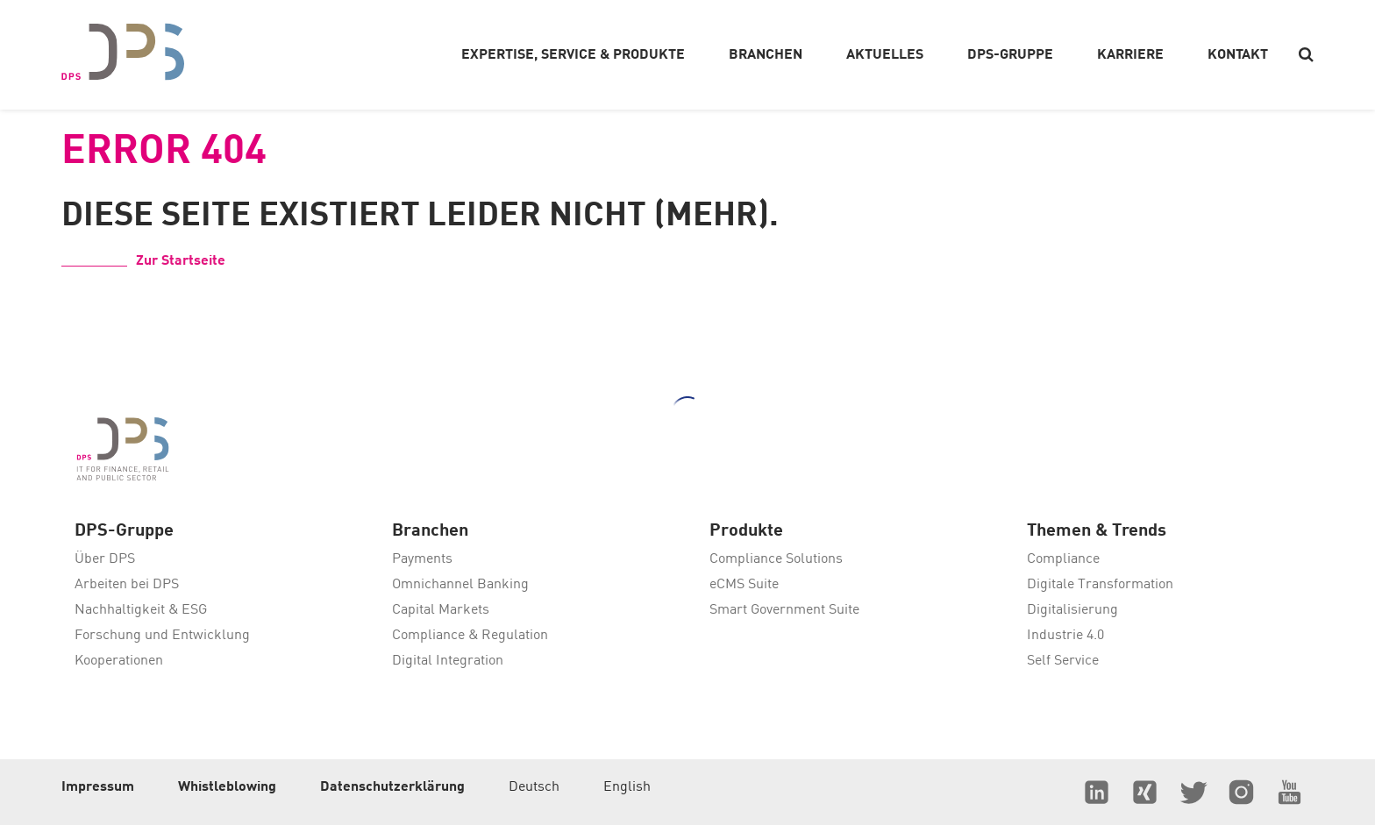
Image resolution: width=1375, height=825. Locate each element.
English (627, 787)
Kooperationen (119, 661)
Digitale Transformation (1100, 585)
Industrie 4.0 (1065, 636)
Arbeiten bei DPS (127, 585)
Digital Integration (447, 661)
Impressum (97, 787)
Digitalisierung (1072, 610)
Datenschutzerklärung (392, 787)
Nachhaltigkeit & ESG (141, 610)
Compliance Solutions (776, 559)
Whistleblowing (227, 787)
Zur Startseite (180, 261)
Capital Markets (440, 610)
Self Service (1063, 661)
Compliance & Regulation (470, 636)
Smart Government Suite (784, 610)
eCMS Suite (744, 585)
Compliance (1063, 559)
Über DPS (105, 559)
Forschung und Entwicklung (162, 636)
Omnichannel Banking (460, 585)
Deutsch (534, 787)
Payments (422, 559)
